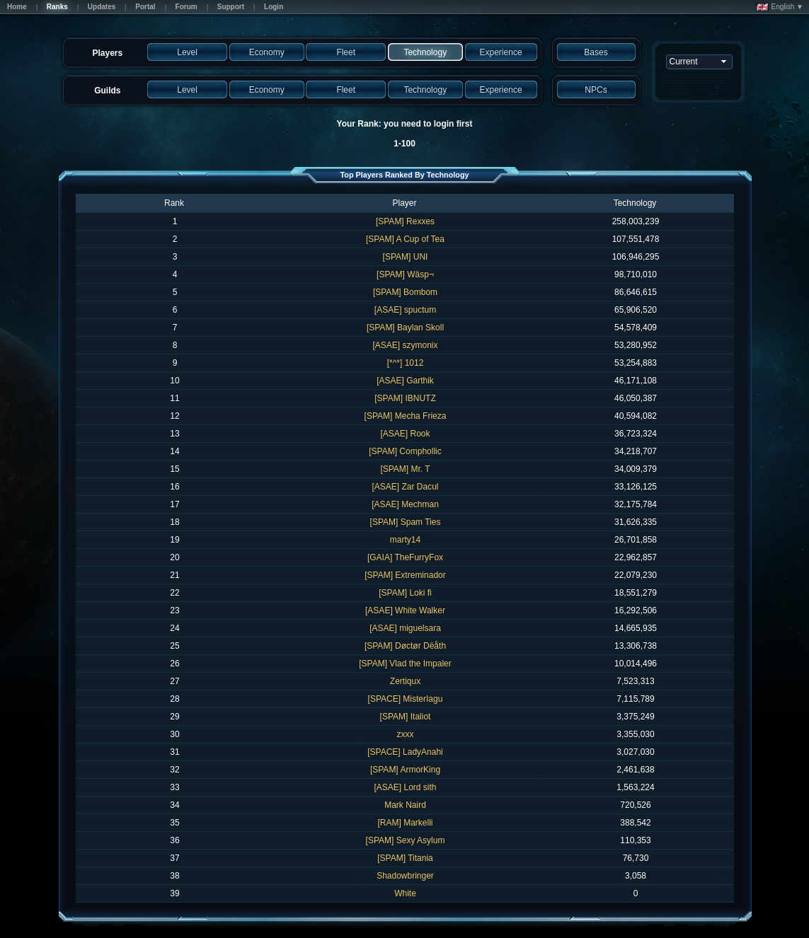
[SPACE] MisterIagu (405, 699)
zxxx (405, 734)
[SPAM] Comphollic (405, 451)
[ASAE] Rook (405, 434)
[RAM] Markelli (404, 823)
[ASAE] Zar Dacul (405, 487)
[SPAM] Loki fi (405, 593)
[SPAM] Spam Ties (405, 522)
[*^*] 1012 (405, 363)
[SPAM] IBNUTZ (404, 398)
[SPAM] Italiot (405, 717)
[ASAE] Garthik (405, 381)
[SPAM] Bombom (405, 292)
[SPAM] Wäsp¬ (405, 274)
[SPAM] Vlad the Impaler (405, 663)
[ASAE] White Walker (405, 610)
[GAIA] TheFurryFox (405, 557)
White (405, 893)
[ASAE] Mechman (405, 504)
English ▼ (779, 7)
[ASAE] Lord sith (405, 787)
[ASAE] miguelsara (405, 628)
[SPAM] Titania (404, 858)
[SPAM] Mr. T (405, 469)
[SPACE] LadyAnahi (405, 752)
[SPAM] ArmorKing (405, 770)
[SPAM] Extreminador (405, 575)
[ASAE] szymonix (404, 345)
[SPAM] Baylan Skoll (405, 327)
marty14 (405, 540)
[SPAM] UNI (405, 257)
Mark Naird (405, 805)
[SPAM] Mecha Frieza (406, 416)
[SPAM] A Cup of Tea (405, 239)
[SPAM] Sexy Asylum (405, 840)
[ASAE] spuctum (405, 310)
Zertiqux (405, 681)
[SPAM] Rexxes (405, 221)
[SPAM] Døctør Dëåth (405, 646)
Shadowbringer (405, 876)
